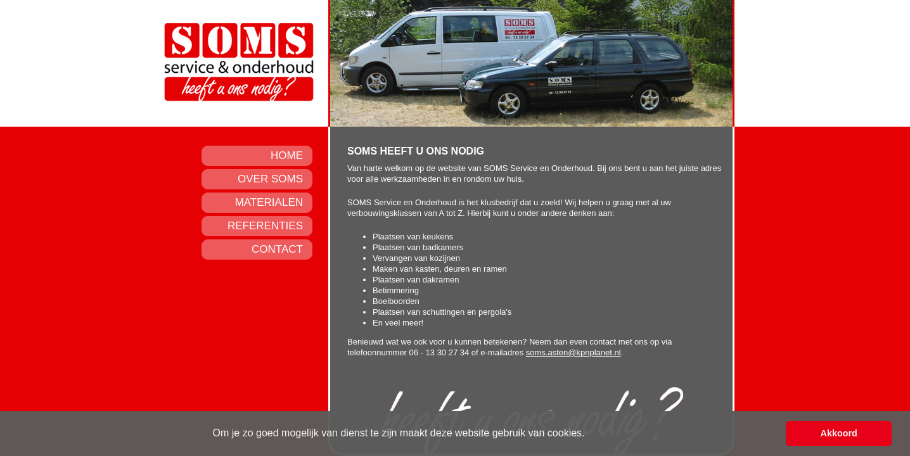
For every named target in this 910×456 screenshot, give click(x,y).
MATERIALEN (269, 202)
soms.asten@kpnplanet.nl (573, 352)
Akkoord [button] (839, 433)
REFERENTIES (265, 226)
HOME (287, 155)
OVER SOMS (270, 179)
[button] (589, 434)
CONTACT (277, 249)
